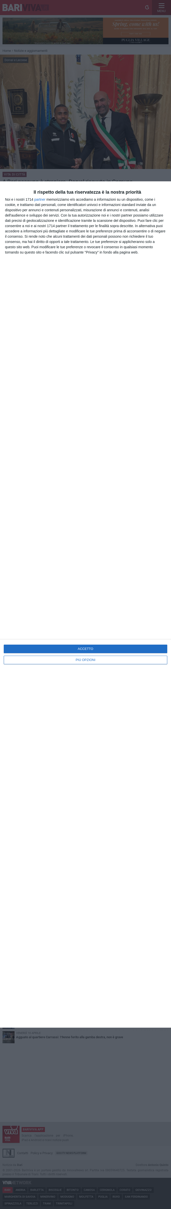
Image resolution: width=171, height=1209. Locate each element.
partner (39, 199)
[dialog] (85, 604)
